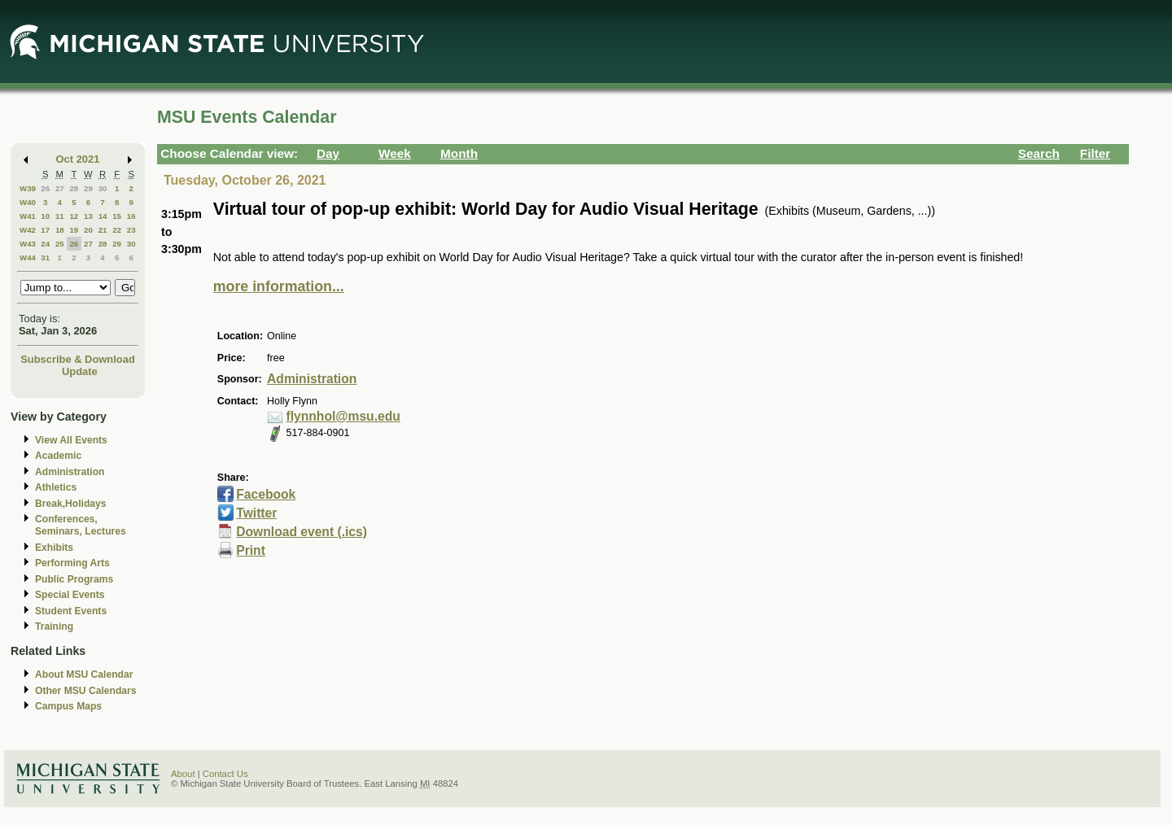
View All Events (71, 440)
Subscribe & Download (77, 359)
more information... (278, 286)
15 (116, 216)
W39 (28, 188)
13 (88, 216)
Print (250, 550)
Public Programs (74, 579)
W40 (28, 202)
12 (73, 216)
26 (45, 188)
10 (45, 216)
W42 (28, 229)
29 (88, 188)
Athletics (56, 487)
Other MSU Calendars (86, 690)
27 (59, 188)
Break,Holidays (71, 503)
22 (116, 229)
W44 (28, 257)
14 (102, 216)
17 (45, 229)
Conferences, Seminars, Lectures (80, 525)
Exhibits (54, 547)
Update (80, 371)
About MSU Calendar (84, 674)
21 (102, 229)
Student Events (71, 611)
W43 (28, 243)
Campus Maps (68, 706)
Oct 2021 (78, 159)
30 (102, 188)
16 (131, 216)
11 (59, 216)
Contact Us (225, 774)
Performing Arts (72, 563)
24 (45, 243)
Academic (58, 455)
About (183, 774)
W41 (28, 216)
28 (73, 188)
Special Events (69, 594)
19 (73, 229)
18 (59, 229)
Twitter (256, 513)
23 (131, 229)
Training (54, 626)
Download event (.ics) (301, 532)
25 (59, 243)
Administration (69, 472)
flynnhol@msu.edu (343, 416)
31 (45, 257)
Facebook (265, 494)
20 (88, 229)
